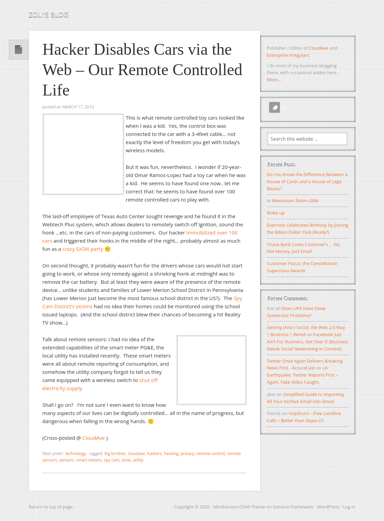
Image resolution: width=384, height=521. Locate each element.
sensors (66, 460)
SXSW (126, 460)
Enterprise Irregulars (288, 55)
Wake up (276, 213)
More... (274, 79)
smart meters (89, 460)
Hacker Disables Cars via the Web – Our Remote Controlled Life (143, 69)
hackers (154, 453)
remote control (210, 453)
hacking (171, 453)
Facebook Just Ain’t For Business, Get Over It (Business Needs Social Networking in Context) (308, 341)
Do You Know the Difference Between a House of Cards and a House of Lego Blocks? (307, 181)
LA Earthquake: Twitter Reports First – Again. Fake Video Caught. (302, 375)
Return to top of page (51, 507)
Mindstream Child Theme (239, 507)
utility (138, 460)
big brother (115, 453)
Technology (75, 453)
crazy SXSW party (82, 248)
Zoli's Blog (49, 14)
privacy (187, 453)
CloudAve (94, 437)
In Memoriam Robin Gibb (293, 200)
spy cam (111, 460)
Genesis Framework (293, 507)
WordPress (328, 507)
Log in (349, 507)
